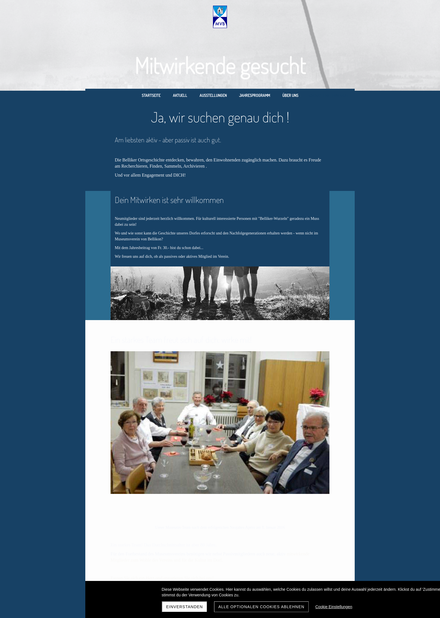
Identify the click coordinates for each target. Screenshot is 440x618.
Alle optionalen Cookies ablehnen (261, 607)
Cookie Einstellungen (333, 607)
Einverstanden (184, 607)
